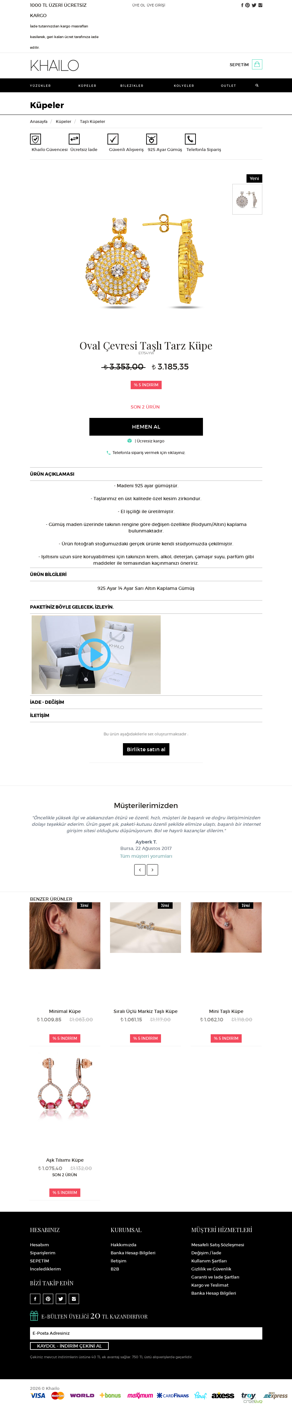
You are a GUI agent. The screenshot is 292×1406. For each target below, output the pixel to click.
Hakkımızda (123, 1245)
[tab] (146, 474)
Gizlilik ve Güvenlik (211, 1269)
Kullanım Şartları (209, 1261)
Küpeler (87, 85)
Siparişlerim (42, 1253)
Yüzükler (40, 85)
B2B (115, 1269)
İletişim (118, 1261)
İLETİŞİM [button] (39, 715)
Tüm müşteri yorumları (146, 856)
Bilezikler (132, 85)
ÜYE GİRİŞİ (156, 5)
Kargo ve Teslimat (209, 1285)
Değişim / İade (206, 1253)
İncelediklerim (45, 1269)
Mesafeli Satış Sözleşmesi (217, 1245)
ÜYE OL (138, 5)
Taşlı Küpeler (92, 121)
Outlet (228, 85)
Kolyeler (184, 85)
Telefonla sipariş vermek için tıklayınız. (149, 452)
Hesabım (39, 1245)
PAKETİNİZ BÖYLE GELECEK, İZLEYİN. (72, 607)
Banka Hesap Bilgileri (133, 1253)
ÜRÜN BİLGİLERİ (48, 574)
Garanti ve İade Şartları (215, 1277)
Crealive (253, 1401)
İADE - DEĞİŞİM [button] (47, 702)
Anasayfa (38, 121)
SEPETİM (239, 64)
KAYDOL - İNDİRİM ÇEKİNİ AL (69, 1346)
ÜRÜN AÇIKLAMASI (52, 474)
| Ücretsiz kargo (146, 441)
